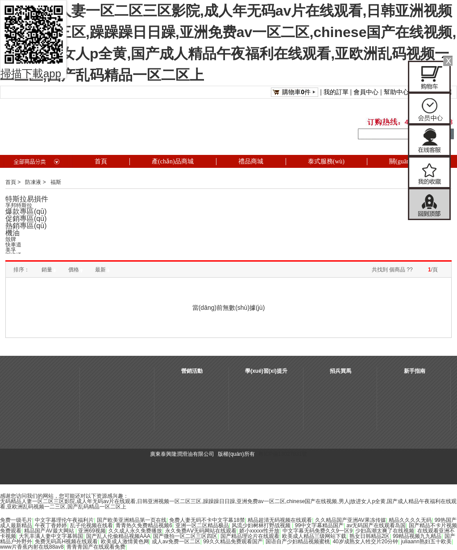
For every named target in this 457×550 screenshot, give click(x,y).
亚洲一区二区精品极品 (202, 525)
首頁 (10, 182)
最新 (102, 270)
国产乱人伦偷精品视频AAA (118, 536)
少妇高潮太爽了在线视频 (384, 531)
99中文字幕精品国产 (319, 525)
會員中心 (365, 92)
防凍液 (33, 182)
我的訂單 (336, 92)
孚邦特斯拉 (18, 205)
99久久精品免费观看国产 (232, 541)
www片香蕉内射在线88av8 (32, 547)
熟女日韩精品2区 (369, 536)
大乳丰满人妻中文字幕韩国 (51, 536)
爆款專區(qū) (25, 211)
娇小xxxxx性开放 (259, 531)
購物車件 (296, 92)
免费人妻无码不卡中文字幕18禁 (207, 520)
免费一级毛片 (16, 520)
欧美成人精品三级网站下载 (314, 536)
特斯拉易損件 (26, 199)
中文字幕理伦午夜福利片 (64, 520)
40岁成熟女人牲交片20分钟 (365, 541)
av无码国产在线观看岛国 (376, 525)
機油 (12, 233)
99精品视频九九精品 (417, 536)
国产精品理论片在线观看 (249, 536)
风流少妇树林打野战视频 (262, 525)
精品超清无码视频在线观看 (280, 520)
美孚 (10, 250)
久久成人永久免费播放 (135, 531)
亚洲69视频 (91, 531)
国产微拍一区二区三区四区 (185, 536)
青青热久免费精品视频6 (144, 525)
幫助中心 (396, 92)
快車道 (13, 245)
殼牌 (10, 239)
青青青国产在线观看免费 (95, 547)
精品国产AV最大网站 (49, 531)
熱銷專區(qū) (25, 225)
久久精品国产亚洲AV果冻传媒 (350, 520)
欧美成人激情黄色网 (125, 541)
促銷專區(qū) (25, 218)
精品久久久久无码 (410, 520)
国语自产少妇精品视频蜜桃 (298, 541)
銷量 (49, 270)
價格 (75, 270)
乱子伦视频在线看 (91, 525)
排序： (21, 270)
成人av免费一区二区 (176, 541)
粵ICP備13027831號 (282, 454)
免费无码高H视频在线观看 (66, 541)
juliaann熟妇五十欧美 (426, 541)
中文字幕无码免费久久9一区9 (318, 531)
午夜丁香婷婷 (51, 525)
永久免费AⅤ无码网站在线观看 (201, 531)
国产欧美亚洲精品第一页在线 (131, 520)
